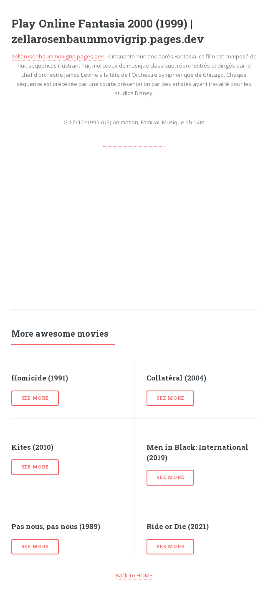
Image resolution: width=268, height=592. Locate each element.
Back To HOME (134, 575)
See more (35, 398)
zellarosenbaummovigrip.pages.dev (58, 56)
